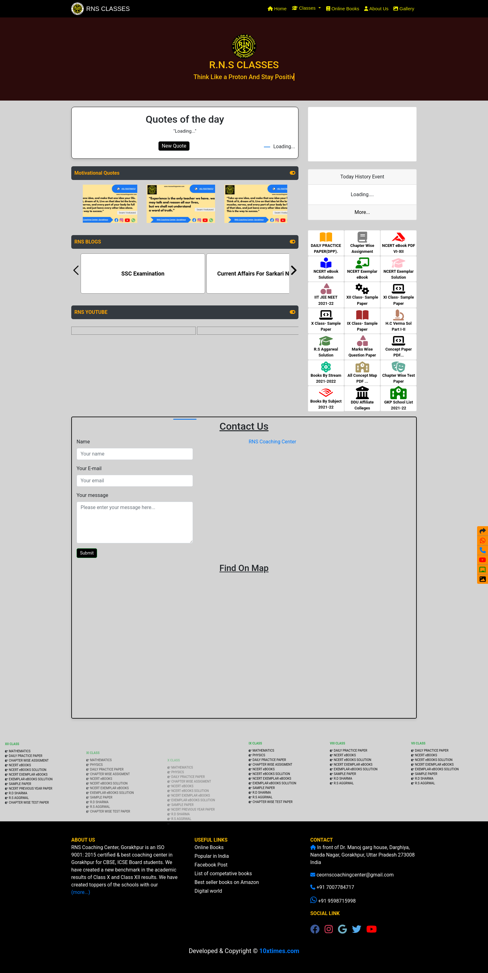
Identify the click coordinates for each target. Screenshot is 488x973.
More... (362, 212)
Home (278, 8)
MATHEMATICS (19, 775)
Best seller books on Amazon (227, 892)
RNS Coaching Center (272, 442)
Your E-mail (89, 468)
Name (83, 442)
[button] (306, 8)
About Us (376, 8)
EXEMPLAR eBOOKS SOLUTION (30, 803)
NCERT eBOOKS (19, 789)
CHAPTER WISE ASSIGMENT (28, 784)
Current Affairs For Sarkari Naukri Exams (268, 273)
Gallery (403, 8)
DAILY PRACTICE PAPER (25, 779)
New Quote (174, 146)
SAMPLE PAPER (20, 807)
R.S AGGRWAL (19, 821)
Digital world (208, 900)
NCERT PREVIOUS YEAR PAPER (30, 812)
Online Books (342, 8)
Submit (87, 552)
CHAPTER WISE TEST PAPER (29, 826)
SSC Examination (143, 273)
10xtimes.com (279, 951)
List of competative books (223, 883)
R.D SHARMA (18, 817)
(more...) (89, 892)
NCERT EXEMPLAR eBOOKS (28, 798)
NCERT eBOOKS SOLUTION (27, 793)
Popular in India (212, 865)
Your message (92, 495)
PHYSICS (96, 784)
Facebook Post (211, 874)
